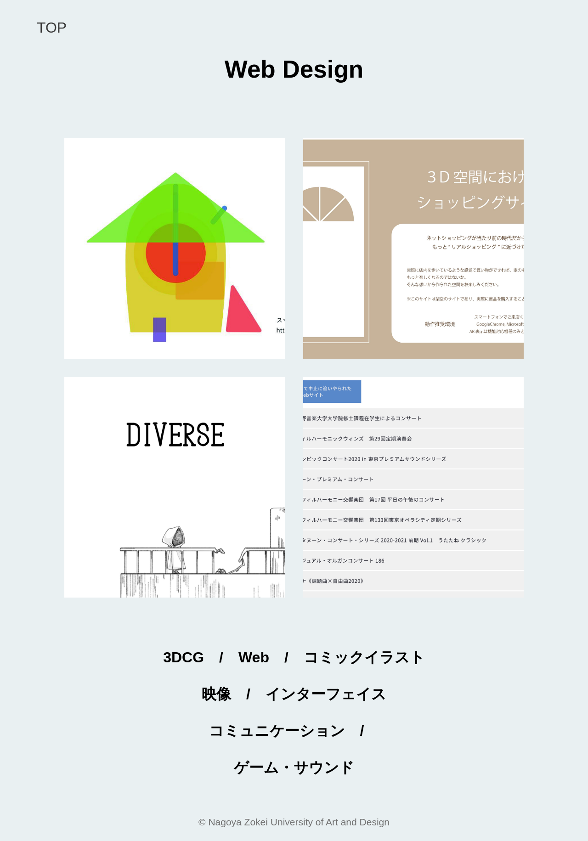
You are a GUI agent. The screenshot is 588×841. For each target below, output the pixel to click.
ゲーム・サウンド (294, 767)
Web (253, 657)
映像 (216, 694)
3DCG (183, 657)
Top (52, 27)
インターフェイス (326, 694)
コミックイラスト (364, 657)
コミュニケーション (277, 730)
